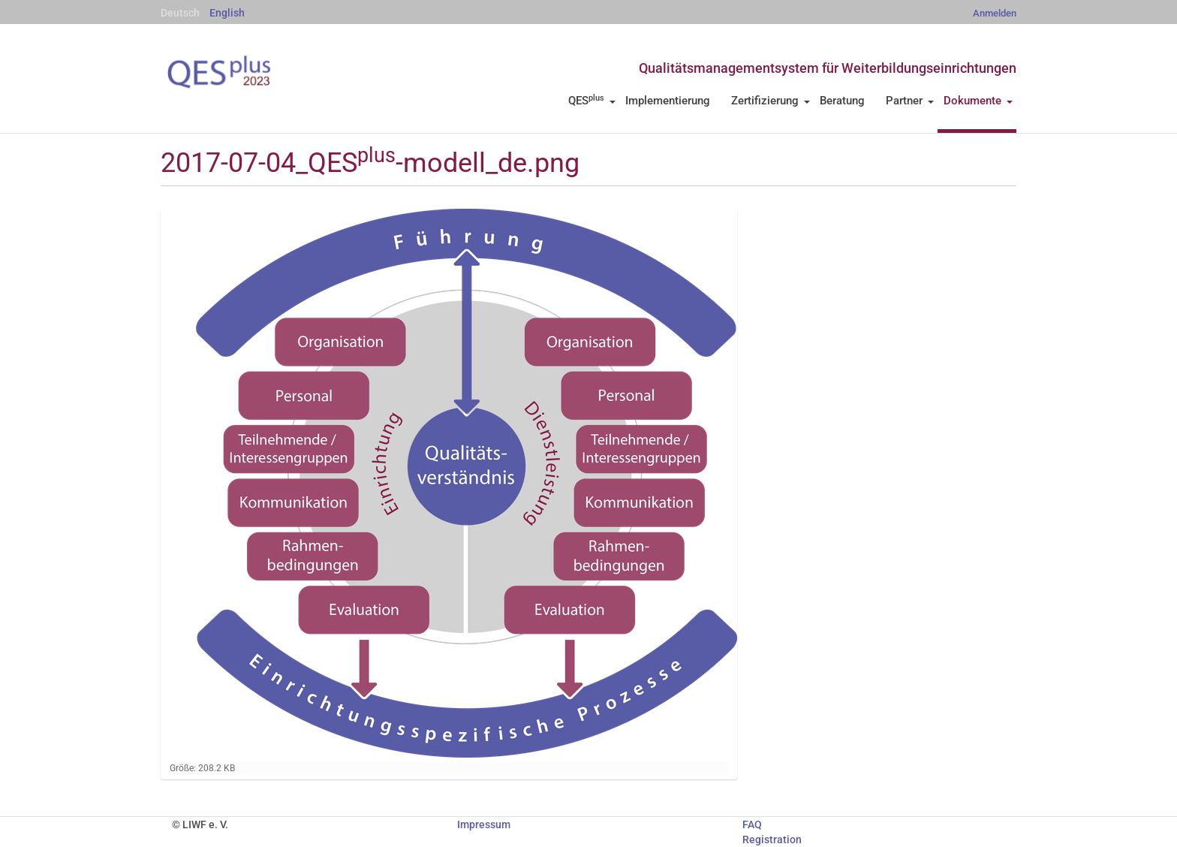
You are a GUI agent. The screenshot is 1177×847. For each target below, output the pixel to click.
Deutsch (180, 13)
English (227, 13)
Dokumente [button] (978, 100)
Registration (772, 839)
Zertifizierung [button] (770, 100)
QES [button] (592, 100)
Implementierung (667, 100)
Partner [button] (910, 100)
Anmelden (994, 13)
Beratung (842, 100)
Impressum (483, 824)
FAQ (752, 824)
